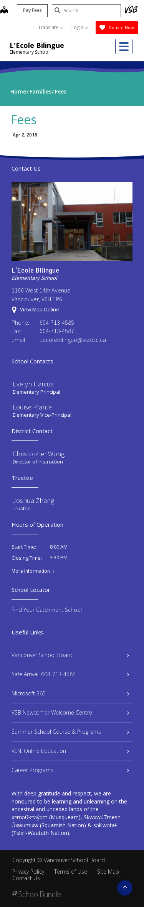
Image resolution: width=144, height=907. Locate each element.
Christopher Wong (39, 453)
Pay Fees (32, 10)
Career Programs (70, 770)
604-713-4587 (57, 331)
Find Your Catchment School (47, 609)
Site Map (108, 871)
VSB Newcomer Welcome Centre (70, 712)
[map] (4, 10)
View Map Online (39, 309)
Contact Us (26, 878)
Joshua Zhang (33, 500)
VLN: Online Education (70, 750)
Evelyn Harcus (33, 384)
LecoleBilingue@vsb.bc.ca (73, 339)
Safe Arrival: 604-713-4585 (70, 674)
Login (79, 27)
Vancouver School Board (70, 655)
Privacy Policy (28, 871)
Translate (50, 27)
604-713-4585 (57, 322)
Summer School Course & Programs (70, 731)
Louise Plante (32, 407)
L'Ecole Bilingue (37, 45)
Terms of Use (70, 871)
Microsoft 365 (70, 693)
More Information (31, 571)
